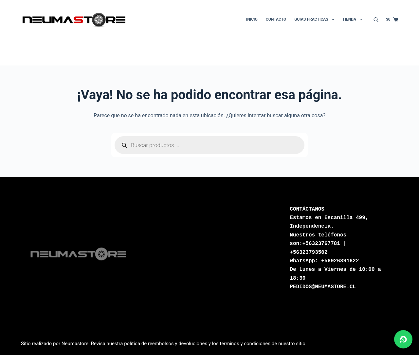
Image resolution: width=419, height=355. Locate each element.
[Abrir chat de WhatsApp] (403, 339)
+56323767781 (321, 243)
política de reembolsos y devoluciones (165, 343)
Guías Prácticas (315, 20)
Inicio (252, 19)
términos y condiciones (245, 343)
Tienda (353, 20)
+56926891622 (340, 261)
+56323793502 (308, 252)
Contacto (276, 19)
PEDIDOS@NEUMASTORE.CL (323, 286)
